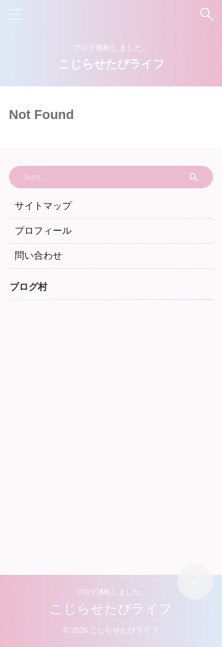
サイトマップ (43, 206)
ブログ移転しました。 (111, 592)
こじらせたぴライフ (111, 63)
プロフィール (43, 231)
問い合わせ (38, 255)
